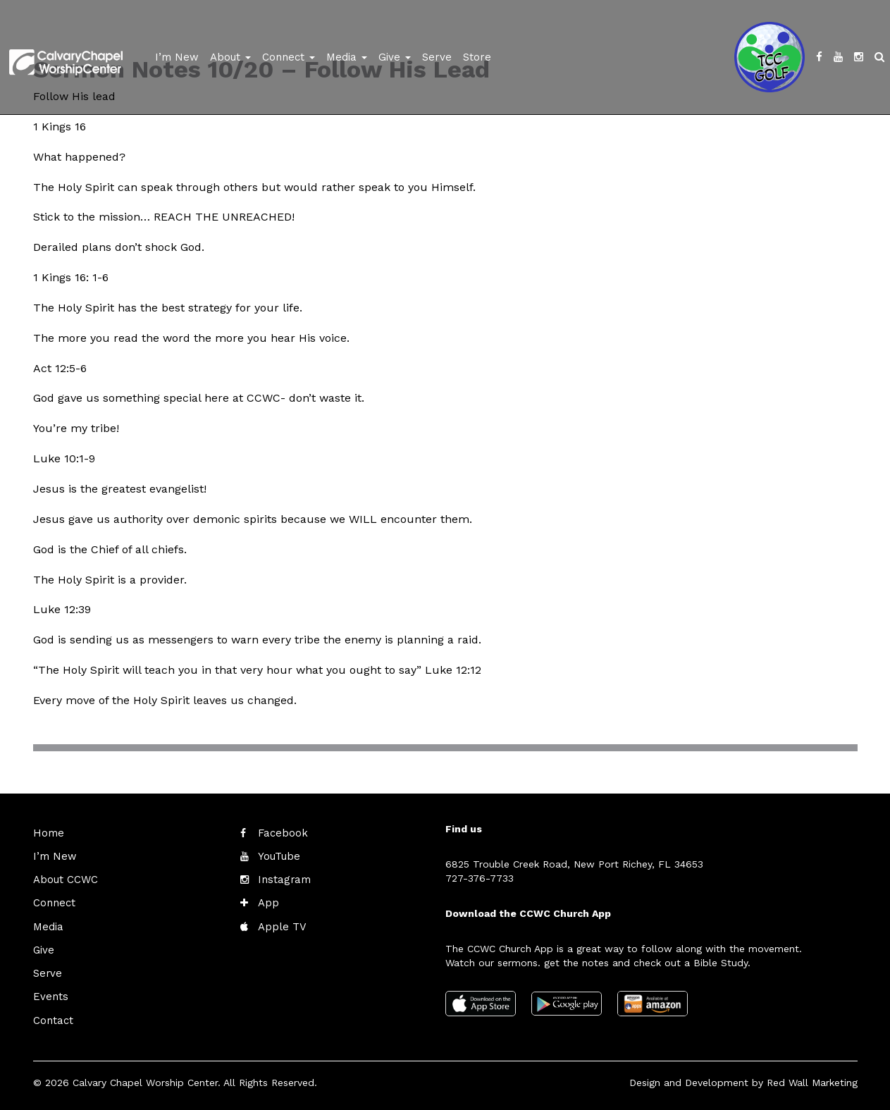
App (267, 900)
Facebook (281, 833)
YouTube (278, 855)
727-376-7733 (479, 878)
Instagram (281, 878)
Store (477, 57)
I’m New (177, 57)
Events (49, 991)
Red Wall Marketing (812, 1074)
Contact (52, 1013)
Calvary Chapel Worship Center (145, 1074)
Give (394, 57)
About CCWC (63, 878)
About (230, 57)
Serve (437, 57)
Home (47, 833)
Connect (288, 57)
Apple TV (280, 923)
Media (346, 57)
